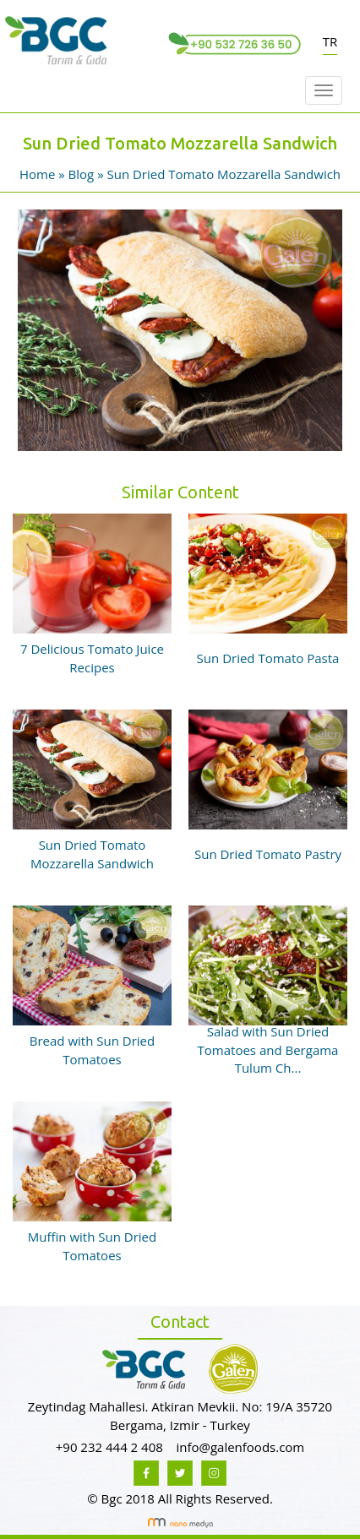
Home (38, 174)
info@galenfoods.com (240, 1446)
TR (330, 41)
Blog (81, 174)
